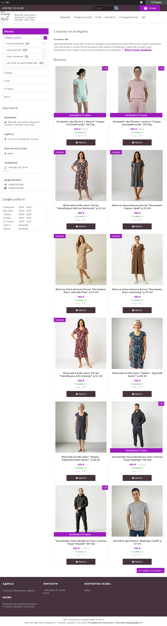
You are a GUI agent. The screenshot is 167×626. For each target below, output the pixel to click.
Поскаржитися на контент (101, 623)
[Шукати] (116, 8)
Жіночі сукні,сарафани (138, 50)
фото (7, 97)
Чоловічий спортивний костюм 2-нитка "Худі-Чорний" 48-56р (81, 542)
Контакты (110, 17)
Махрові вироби (15, 43)
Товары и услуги (83, 17)
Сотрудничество (128, 17)
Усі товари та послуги (149, 570)
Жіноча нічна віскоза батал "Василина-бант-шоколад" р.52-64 (137, 291)
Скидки (8, 73)
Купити (82, 142)
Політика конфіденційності (129, 623)
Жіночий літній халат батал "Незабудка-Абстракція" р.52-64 (80, 374)
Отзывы (8, 89)
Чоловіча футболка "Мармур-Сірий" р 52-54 (137, 542)
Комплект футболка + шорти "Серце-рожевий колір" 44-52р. (137, 123)
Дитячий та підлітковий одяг (22, 63)
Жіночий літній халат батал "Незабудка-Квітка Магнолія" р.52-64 (80, 207)
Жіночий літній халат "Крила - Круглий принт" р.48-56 (137, 374)
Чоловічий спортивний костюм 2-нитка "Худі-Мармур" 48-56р (137, 458)
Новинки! (65, 17)
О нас (98, 17)
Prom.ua (100, 620)
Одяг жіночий (14, 50)
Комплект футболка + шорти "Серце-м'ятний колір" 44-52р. (81, 123)
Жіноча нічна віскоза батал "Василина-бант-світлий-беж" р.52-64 (80, 291)
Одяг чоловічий (15, 56)
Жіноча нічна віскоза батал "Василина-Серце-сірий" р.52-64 (137, 207)
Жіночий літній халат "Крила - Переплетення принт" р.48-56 (81, 458)
